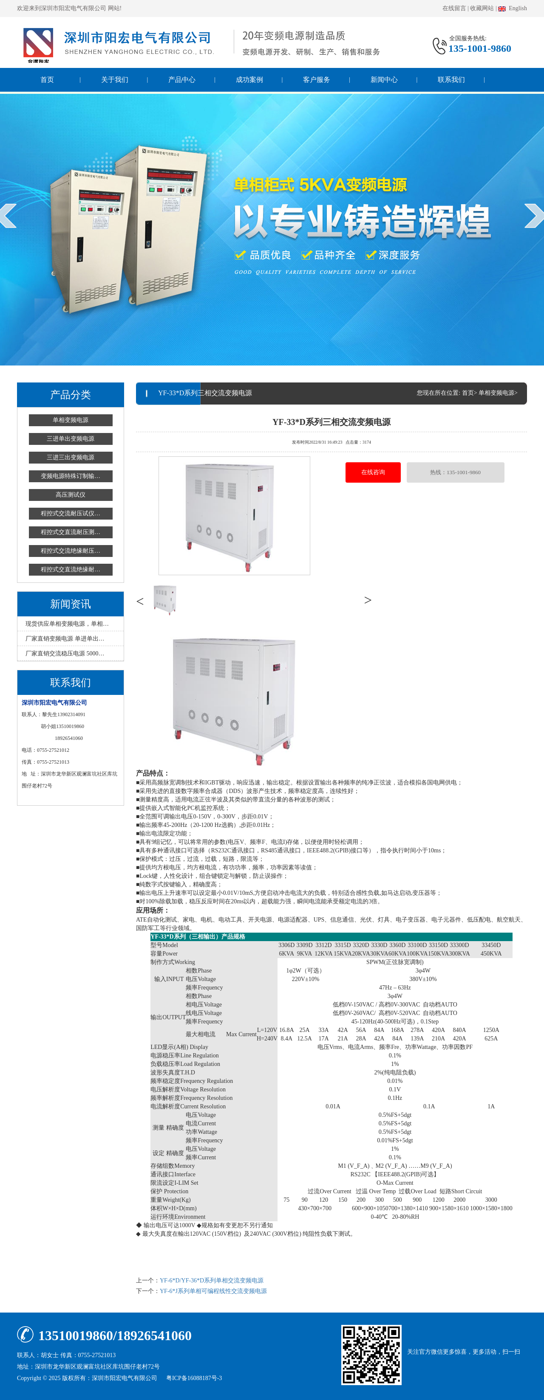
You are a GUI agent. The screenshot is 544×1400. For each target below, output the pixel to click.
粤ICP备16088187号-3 (194, 1378)
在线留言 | (455, 8)
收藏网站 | (483, 8)
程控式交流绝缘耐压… (70, 551)
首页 (47, 79)
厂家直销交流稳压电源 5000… (65, 653)
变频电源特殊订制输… (70, 476)
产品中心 (182, 79)
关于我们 (114, 79)
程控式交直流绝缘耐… (70, 569)
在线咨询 (373, 472)
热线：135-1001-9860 (455, 472)
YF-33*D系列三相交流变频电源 (331, 421)
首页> (469, 393)
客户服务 (316, 79)
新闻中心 (384, 79)
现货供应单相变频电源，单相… (67, 624)
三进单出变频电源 (70, 439)
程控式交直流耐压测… (70, 532)
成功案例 (249, 79)
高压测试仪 (70, 495)
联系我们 (451, 79)
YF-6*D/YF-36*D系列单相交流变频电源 (212, 1280)
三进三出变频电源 (70, 457)
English (512, 8)
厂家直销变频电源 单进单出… (65, 638)
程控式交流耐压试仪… (70, 513)
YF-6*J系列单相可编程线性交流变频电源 (213, 1291)
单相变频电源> (498, 393)
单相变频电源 (70, 420)
